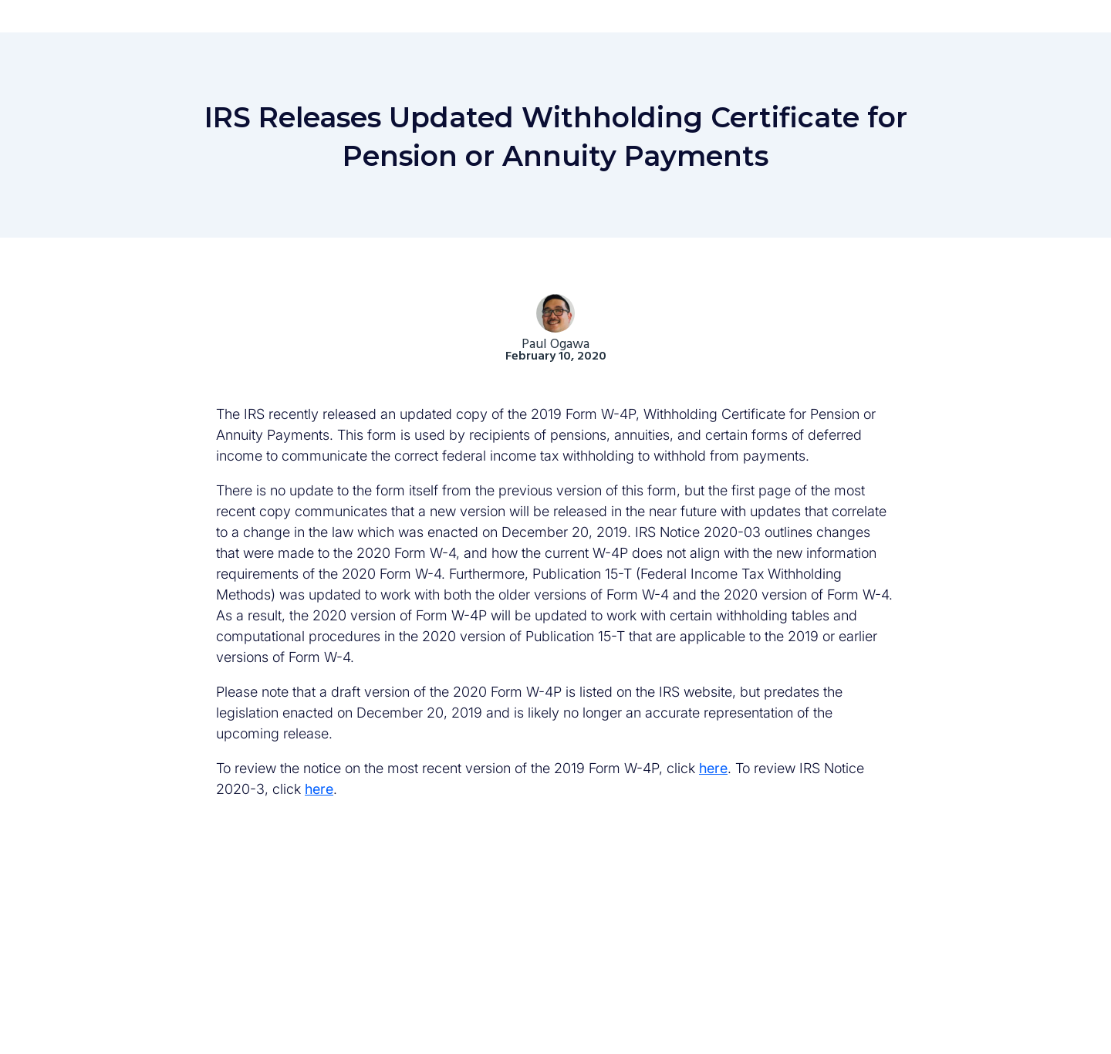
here (713, 768)
